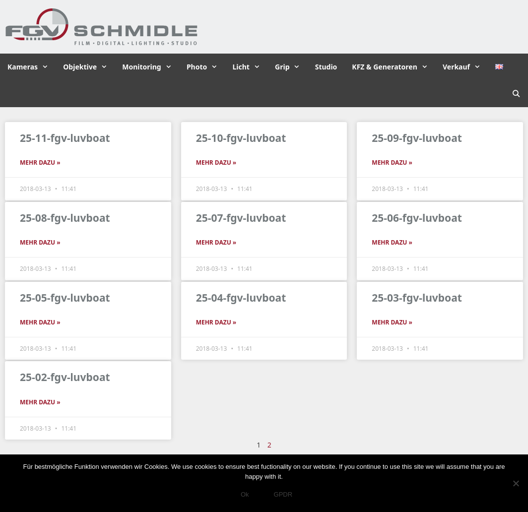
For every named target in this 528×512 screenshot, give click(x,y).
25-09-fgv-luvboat (417, 138)
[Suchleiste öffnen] (516, 93)
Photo (206, 67)
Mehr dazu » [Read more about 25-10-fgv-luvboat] (216, 162)
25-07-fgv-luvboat (241, 218)
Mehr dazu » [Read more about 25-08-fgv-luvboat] (40, 242)
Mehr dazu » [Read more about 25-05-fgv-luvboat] (40, 322)
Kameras (31, 67)
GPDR (283, 494)
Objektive (89, 67)
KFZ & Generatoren (393, 67)
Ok (245, 494)
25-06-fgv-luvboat (417, 218)
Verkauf (465, 67)
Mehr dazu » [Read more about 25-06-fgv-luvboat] (392, 242)
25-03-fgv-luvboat (417, 298)
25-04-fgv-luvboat (241, 298)
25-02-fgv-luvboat (65, 377)
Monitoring (150, 67)
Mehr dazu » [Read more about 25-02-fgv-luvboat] (40, 402)
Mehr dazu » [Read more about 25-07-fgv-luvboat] (216, 242)
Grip (291, 67)
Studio (326, 66)
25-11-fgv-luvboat (65, 138)
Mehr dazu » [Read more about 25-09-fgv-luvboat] (392, 162)
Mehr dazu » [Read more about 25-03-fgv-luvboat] (392, 322)
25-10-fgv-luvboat (241, 138)
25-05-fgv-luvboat (65, 298)
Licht (249, 67)
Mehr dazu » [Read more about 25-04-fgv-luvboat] (216, 322)
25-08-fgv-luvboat (65, 218)
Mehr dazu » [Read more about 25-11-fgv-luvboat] (40, 162)
